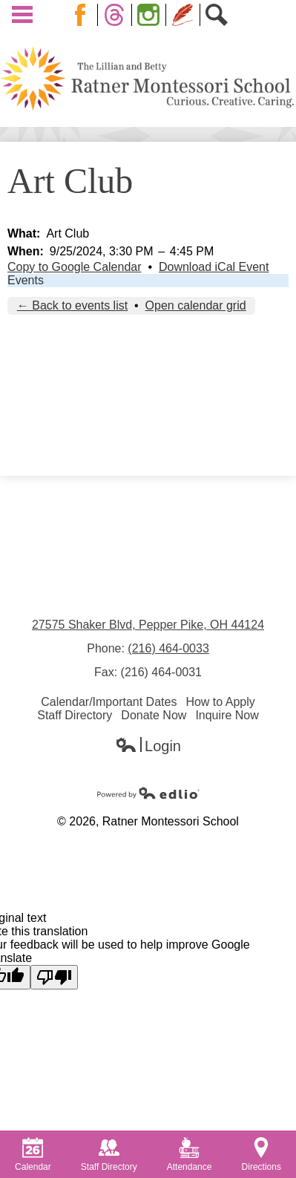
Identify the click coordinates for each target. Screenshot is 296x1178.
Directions (261, 1154)
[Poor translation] (54, 977)
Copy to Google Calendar (74, 267)
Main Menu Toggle (22, 14)
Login (148, 746)
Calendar (33, 1154)
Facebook (83, 15)
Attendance (189, 1154)
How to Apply (219, 702)
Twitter (117, 15)
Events (25, 280)
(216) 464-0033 (168, 648)
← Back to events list (72, 305)
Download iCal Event (214, 267)
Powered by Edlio (148, 792)
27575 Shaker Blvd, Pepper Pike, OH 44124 (148, 624)
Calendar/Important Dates (109, 702)
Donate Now (153, 715)
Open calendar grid (195, 305)
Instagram (151, 15)
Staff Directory (74, 715)
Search (219, 15)
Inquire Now (226, 715)
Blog (183, 15)
